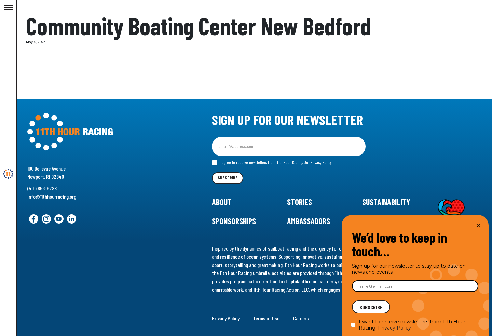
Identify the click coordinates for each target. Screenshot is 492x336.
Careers (301, 318)
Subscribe (227, 177)
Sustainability (386, 202)
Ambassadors (308, 221)
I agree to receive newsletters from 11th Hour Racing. (272, 163)
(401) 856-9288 (42, 188)
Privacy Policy (226, 318)
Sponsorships (234, 221)
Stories (299, 202)
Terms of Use (266, 318)
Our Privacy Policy (318, 162)
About (222, 202)
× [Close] (478, 225)
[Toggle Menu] (8, 8)
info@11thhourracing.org (51, 196)
